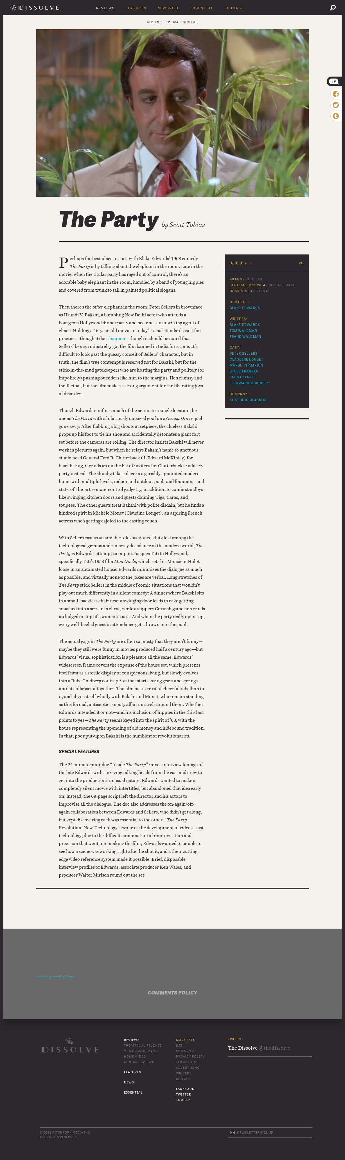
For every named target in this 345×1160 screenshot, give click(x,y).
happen (117, 338)
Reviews (105, 8)
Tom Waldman (243, 330)
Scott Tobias (187, 224)
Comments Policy (172, 993)
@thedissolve (274, 1047)
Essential (202, 8)
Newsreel (168, 8)
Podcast (234, 8)
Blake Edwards (245, 308)
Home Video (135, 1056)
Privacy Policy (190, 1056)
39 (334, 81)
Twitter (183, 1094)
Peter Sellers (244, 353)
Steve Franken (244, 371)
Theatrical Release (143, 1045)
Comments (186, 1051)
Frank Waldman (245, 336)
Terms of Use (188, 1062)
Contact (184, 1079)
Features (135, 8)
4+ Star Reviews (139, 1062)
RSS (179, 1045)
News (129, 1082)
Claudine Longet (247, 359)
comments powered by (55, 976)
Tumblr (183, 1100)
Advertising (188, 1067)
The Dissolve (35, 7)
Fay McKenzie (243, 377)
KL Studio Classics (249, 400)
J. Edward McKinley (249, 383)
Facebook (185, 1088)
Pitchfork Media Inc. (71, 1132)
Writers (184, 1073)
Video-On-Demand (141, 1051)
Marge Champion (246, 365)
